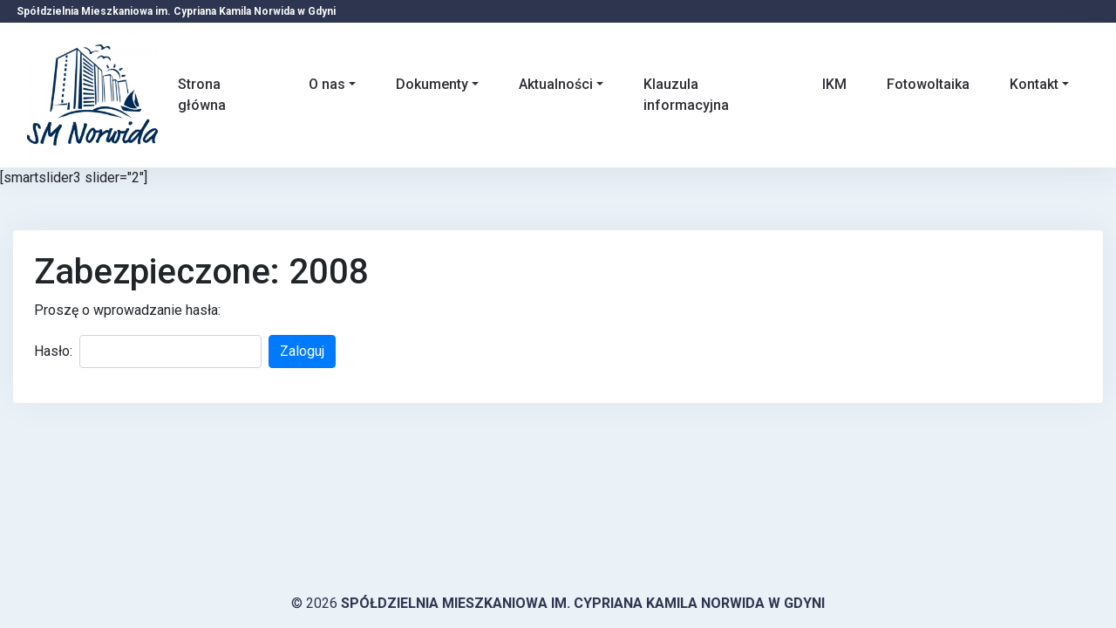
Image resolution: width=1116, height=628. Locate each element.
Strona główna (202, 94)
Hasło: (53, 351)
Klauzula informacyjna (686, 94)
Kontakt (1034, 84)
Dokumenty (432, 84)
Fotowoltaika (928, 84)
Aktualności (556, 84)
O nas (327, 84)
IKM (834, 84)
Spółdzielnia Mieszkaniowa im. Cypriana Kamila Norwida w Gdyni (583, 603)
